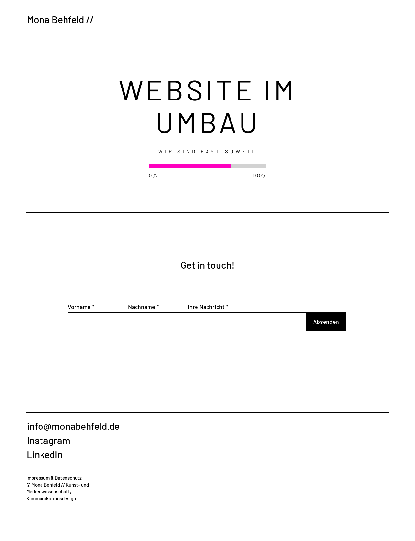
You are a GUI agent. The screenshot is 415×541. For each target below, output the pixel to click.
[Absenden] (326, 321)
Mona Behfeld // (60, 19)
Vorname (79, 307)
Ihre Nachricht (206, 307)
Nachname (141, 307)
